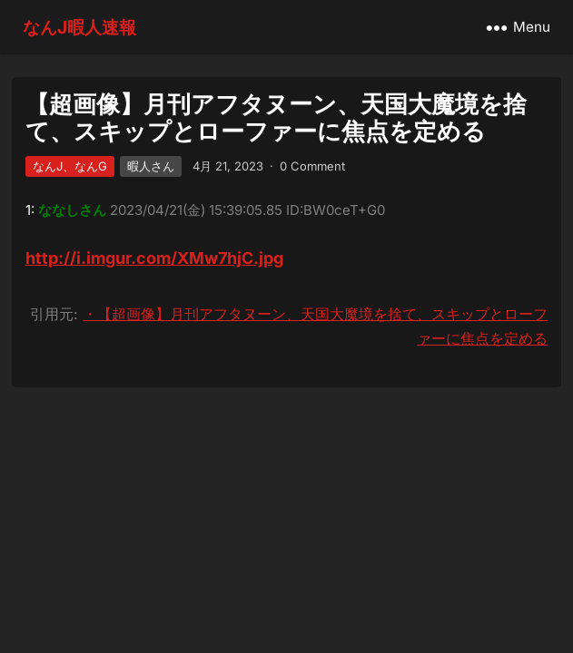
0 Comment (312, 166)
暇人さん (150, 166)
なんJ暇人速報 (79, 27)
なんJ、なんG (70, 166)
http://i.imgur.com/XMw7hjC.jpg (154, 258)
